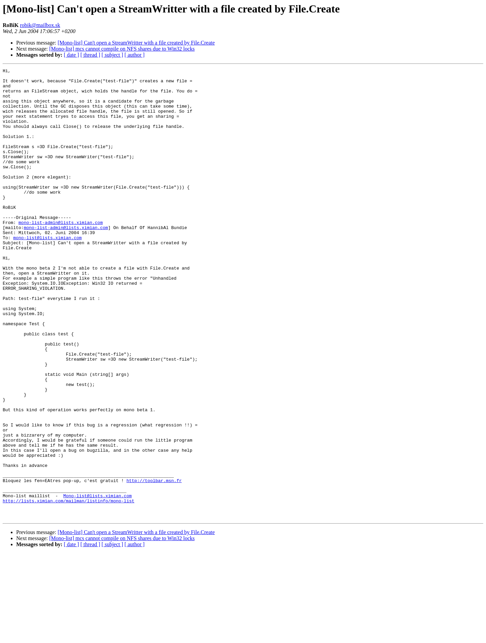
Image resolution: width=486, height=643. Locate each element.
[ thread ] (90, 55)
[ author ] (135, 55)
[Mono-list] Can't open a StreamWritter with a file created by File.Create (136, 43)
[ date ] (71, 55)
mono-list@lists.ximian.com (47, 272)
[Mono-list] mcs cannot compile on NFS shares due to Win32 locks (122, 49)
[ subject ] (112, 55)
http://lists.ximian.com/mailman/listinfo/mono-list (68, 588)
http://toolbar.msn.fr (154, 563)
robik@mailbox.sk (40, 25)
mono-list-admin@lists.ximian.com (61, 254)
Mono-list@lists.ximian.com (97, 582)
